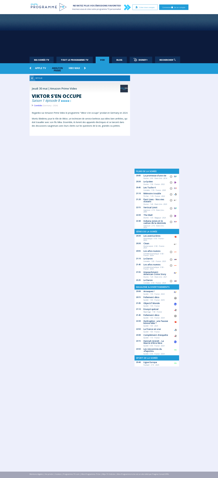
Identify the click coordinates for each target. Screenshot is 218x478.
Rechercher (167, 59)
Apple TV (40, 68)
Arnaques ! (148, 291)
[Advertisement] (109, 34)
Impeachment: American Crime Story (154, 273)
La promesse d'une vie (154, 175)
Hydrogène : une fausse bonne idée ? (155, 322)
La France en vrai (152, 329)
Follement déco (151, 297)
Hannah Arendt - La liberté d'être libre (153, 342)
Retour (36, 78)
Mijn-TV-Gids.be (108, 474)
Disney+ (140, 59)
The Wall (148, 215)
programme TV (103, 9)
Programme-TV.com (71, 474)
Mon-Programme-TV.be (90, 474)
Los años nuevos (151, 251)
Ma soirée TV (41, 59)
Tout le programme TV (74, 59)
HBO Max (74, 68)
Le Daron (148, 258)
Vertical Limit (150, 207)
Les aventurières (151, 235)
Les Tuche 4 (149, 187)
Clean (146, 243)
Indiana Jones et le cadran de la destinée (154, 222)
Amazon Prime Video (63, 88)
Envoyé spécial (150, 309)
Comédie (38, 105)
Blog (119, 59)
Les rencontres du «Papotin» (152, 350)
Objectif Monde (151, 303)
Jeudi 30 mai (40, 88)
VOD (102, 59)
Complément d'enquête (155, 335)
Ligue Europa (150, 362)
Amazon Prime (57, 69)
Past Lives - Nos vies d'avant (153, 200)
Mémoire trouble (152, 193)
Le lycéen (148, 181)
